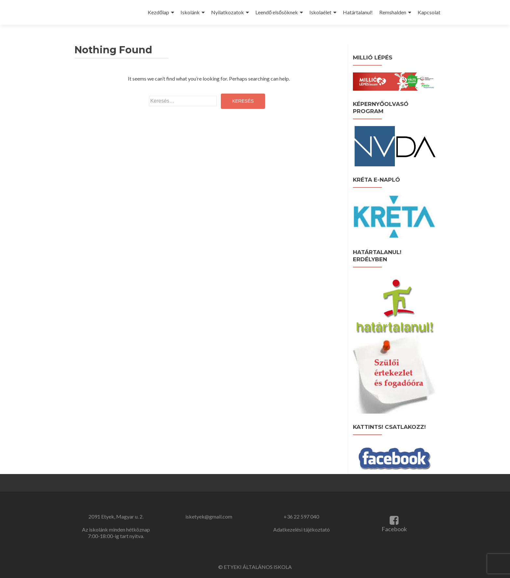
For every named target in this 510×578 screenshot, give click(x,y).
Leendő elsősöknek (276, 12)
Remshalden (392, 12)
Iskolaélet (320, 12)
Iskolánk (190, 12)
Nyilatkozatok (227, 12)
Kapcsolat (429, 12)
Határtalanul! (358, 12)
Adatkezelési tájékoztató (301, 529)
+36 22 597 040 (301, 516)
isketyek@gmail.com (208, 516)
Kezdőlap (158, 12)
